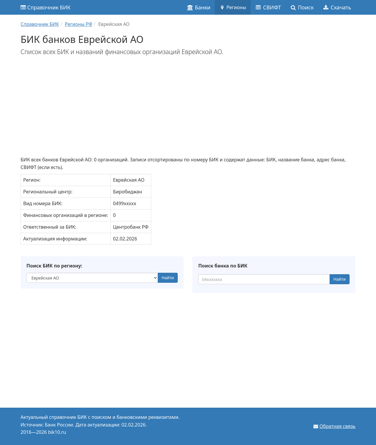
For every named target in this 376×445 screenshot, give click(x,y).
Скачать (337, 7)
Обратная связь (337, 426)
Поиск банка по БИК (222, 265)
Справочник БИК (45, 7)
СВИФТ (268, 7)
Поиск (302, 7)
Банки (199, 7)
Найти (168, 277)
